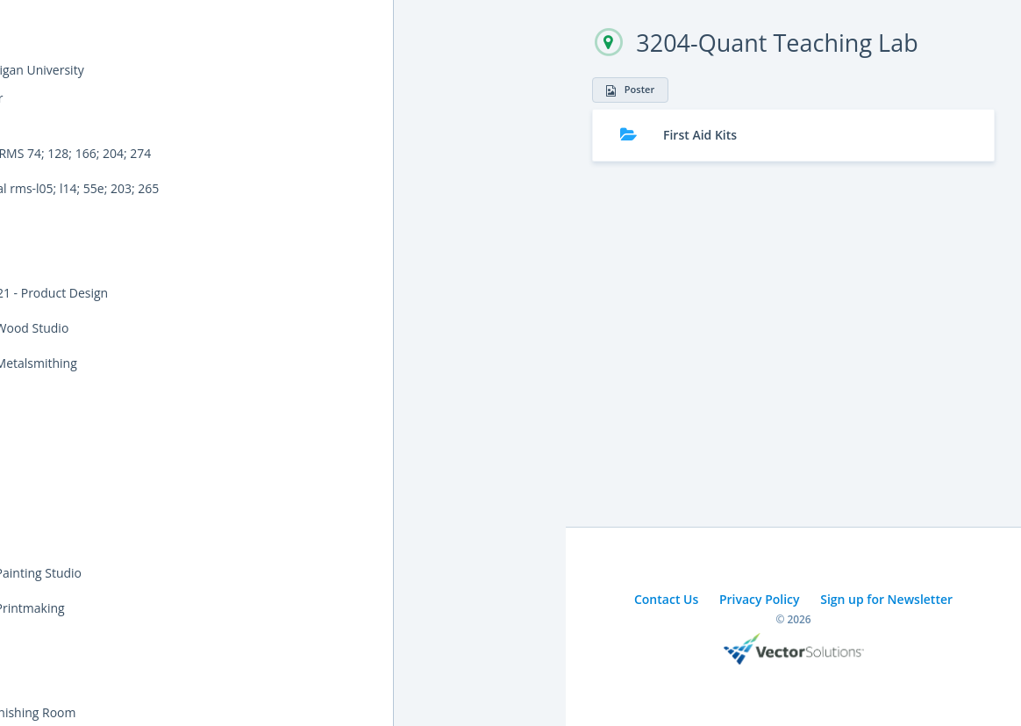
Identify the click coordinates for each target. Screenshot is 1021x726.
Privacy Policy (759, 599)
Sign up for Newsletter (886, 599)
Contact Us (666, 599)
